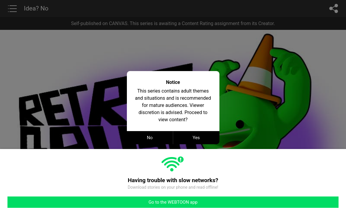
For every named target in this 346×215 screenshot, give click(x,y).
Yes (196, 137)
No (150, 137)
